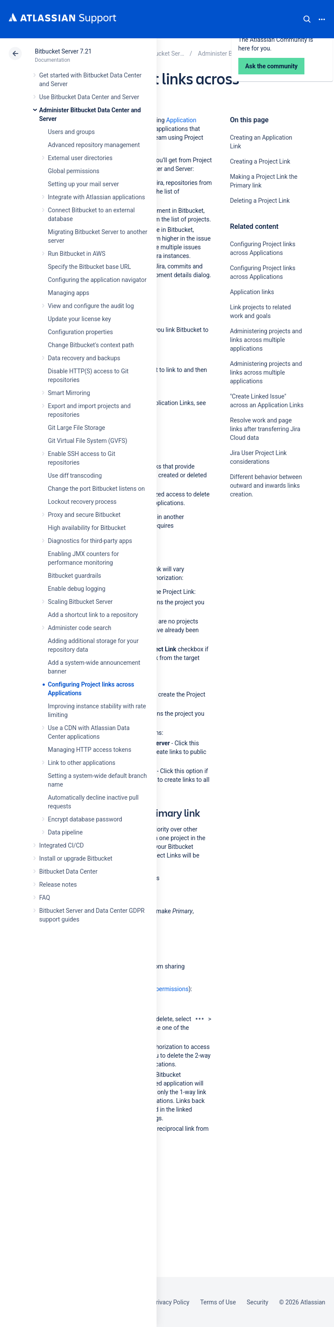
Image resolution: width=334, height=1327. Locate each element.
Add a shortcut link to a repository (93, 614)
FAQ (44, 897)
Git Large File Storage (76, 427)
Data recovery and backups (84, 358)
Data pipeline (65, 832)
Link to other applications (81, 762)
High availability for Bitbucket (87, 527)
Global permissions (74, 171)
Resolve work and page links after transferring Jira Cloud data (265, 429)
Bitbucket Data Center (68, 871)
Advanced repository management (94, 144)
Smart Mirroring (69, 392)
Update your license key (79, 318)
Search (307, 19)
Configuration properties (80, 331)
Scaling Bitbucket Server (80, 601)
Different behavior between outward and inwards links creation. (266, 485)
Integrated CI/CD (61, 845)
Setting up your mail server (83, 184)
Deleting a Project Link (260, 200)
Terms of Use (218, 1302)
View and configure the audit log (91, 305)
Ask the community (260, 579)
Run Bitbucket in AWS (76, 253)
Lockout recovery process (82, 501)
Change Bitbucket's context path (91, 345)
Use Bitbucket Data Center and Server (89, 97)
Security (257, 1302)
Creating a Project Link (260, 161)
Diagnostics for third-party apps (90, 540)
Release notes (58, 884)
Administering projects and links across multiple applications (266, 340)
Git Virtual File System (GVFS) (87, 440)
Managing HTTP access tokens (89, 749)
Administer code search (79, 627)
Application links (252, 291)
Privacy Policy (170, 1302)
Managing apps (68, 292)
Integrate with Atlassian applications (96, 197)
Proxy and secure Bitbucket (84, 514)
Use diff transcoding (75, 475)
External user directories (80, 157)
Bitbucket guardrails (74, 575)
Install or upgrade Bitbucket (75, 858)
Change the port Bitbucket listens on (96, 488)
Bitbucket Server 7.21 (63, 51)
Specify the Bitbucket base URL (89, 266)
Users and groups (71, 131)
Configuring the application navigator (97, 279)
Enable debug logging (76, 588)
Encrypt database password (85, 819)
